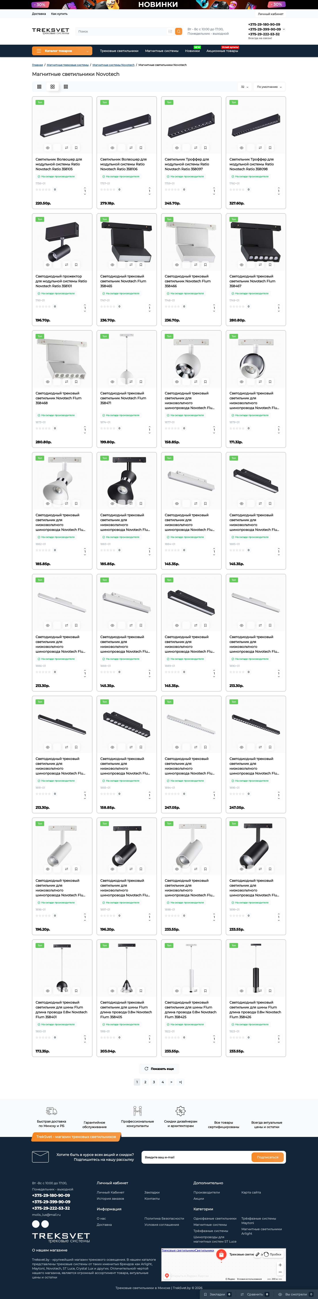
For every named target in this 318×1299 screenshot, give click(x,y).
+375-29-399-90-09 (264, 29)
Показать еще (159, 1069)
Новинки (193, 49)
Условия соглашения (161, 1225)
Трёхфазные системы (210, 1231)
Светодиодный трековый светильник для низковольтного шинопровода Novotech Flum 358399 (61, 522)
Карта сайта (251, 1192)
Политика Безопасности (164, 1219)
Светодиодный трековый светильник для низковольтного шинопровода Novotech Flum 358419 (190, 766)
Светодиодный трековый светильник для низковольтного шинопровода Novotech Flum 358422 (125, 888)
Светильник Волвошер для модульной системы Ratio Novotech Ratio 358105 (59, 164)
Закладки (152, 1192)
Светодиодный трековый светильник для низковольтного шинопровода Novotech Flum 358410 (254, 522)
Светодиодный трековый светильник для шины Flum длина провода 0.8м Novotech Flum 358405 (126, 1009)
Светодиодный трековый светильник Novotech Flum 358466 (188, 281)
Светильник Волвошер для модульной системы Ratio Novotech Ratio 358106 (123, 164)
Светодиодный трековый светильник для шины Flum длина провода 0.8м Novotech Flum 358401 (61, 1009)
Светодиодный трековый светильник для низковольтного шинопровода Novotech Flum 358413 (125, 644)
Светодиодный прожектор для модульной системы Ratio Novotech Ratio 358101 (61, 281)
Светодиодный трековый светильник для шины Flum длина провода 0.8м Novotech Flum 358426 (255, 1009)
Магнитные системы (161, 51)
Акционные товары (222, 49)
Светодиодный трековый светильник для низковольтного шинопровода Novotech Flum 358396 (254, 400)
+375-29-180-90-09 (264, 24)
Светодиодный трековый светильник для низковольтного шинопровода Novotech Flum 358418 (125, 766)
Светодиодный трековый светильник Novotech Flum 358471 (123, 398)
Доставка (39, 13)
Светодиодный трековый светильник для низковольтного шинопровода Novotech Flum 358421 (61, 888)
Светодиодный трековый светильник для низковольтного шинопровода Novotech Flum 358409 (190, 522)
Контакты (152, 1199)
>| (180, 1082)
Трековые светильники (119, 51)
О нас (101, 1219)
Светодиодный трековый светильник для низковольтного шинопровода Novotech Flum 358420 (254, 766)
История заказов (110, 1199)
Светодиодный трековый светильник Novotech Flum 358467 (252, 281)
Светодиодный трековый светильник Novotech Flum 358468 (58, 398)
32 (244, 86)
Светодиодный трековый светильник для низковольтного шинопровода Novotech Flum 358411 (61, 644)
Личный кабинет (270, 14)
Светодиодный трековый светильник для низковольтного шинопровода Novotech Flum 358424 (254, 888)
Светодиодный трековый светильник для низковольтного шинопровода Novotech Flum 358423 (190, 888)
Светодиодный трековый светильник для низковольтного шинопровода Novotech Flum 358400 (125, 522)
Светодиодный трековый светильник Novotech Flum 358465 (123, 281)
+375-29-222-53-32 (264, 34)
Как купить (59, 13)
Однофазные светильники (215, 1219)
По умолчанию (269, 86)
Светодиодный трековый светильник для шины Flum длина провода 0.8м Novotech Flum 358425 (190, 1009)
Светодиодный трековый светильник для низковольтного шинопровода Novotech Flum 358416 (61, 766)
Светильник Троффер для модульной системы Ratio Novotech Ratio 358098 (251, 164)
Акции (198, 1199)
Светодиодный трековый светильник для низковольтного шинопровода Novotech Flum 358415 (254, 644)
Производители (206, 1192)
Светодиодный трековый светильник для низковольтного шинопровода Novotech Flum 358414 (190, 644)
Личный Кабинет (110, 1192)
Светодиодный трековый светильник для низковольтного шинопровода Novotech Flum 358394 (190, 400)
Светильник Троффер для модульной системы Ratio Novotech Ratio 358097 (187, 164)
